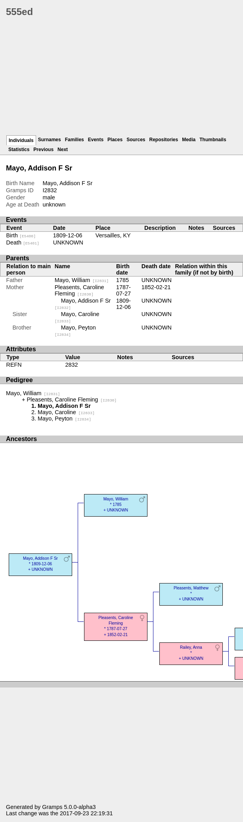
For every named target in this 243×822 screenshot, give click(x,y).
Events (95, 139)
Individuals (21, 140)
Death (22, 242)
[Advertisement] (124, 79)
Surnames (49, 139)
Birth (21, 235)
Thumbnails (212, 139)
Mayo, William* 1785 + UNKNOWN (115, 504)
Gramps (52, 807)
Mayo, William (82, 280)
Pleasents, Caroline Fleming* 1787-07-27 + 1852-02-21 (115, 626)
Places (114, 139)
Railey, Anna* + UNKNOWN (191, 653)
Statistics (18, 149)
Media (188, 139)
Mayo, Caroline (66, 412)
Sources (135, 139)
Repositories (163, 139)
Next (62, 149)
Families (74, 139)
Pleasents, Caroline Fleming (79, 290)
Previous (43, 149)
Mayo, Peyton (64, 418)
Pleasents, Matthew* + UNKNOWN (191, 593)
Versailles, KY (113, 235)
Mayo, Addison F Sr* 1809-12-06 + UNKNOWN (40, 564)
